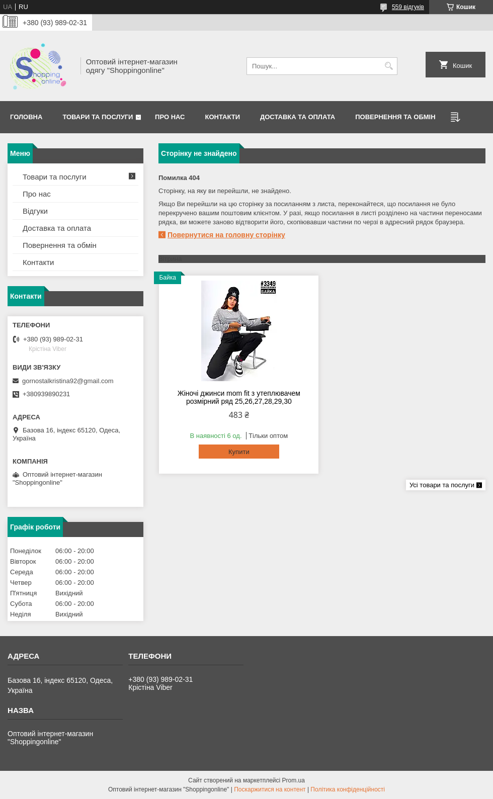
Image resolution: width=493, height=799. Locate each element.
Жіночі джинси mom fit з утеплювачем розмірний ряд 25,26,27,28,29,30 (239, 397)
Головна (26, 117)
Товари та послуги (97, 117)
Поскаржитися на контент (269, 789)
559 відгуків (408, 7)
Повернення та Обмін (395, 117)
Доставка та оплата (297, 117)
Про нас (170, 117)
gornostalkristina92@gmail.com (68, 381)
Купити (239, 452)
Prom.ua (293, 780)
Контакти (222, 117)
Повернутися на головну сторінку (226, 235)
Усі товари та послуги (441, 485)
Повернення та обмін (60, 245)
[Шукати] (388, 66)
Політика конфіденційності (347, 789)
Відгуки (35, 211)
